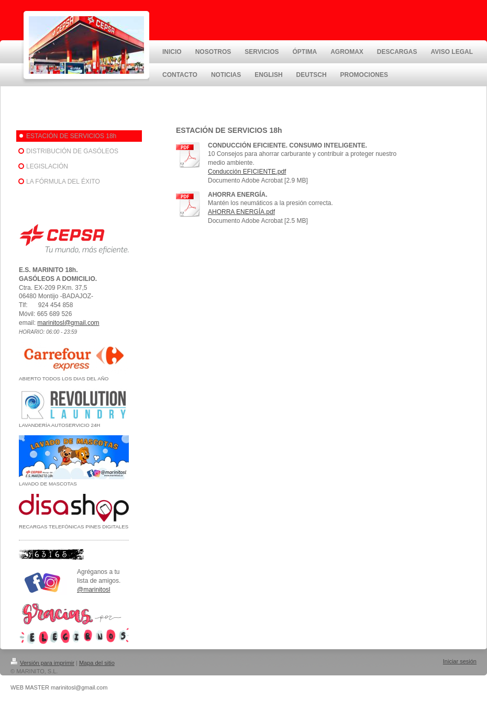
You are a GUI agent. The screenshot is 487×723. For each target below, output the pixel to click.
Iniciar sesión (460, 661)
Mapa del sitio (97, 663)
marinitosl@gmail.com (68, 322)
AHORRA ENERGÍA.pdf (241, 212)
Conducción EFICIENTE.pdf (247, 171)
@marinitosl (93, 589)
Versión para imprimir (42, 663)
